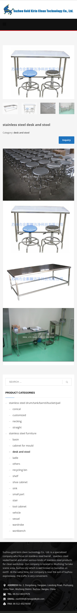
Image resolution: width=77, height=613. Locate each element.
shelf (15, 476)
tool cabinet (19, 506)
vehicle (17, 512)
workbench (19, 530)
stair (15, 500)
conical (17, 409)
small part (18, 494)
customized (19, 415)
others (16, 463)
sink (15, 488)
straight (17, 427)
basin (16, 439)
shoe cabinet (20, 482)
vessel (16, 518)
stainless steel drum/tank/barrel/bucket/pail (34, 403)
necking (17, 421)
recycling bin (20, 470)
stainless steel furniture (22, 433)
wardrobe (18, 524)
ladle (15, 458)
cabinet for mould (23, 445)
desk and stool (21, 132)
